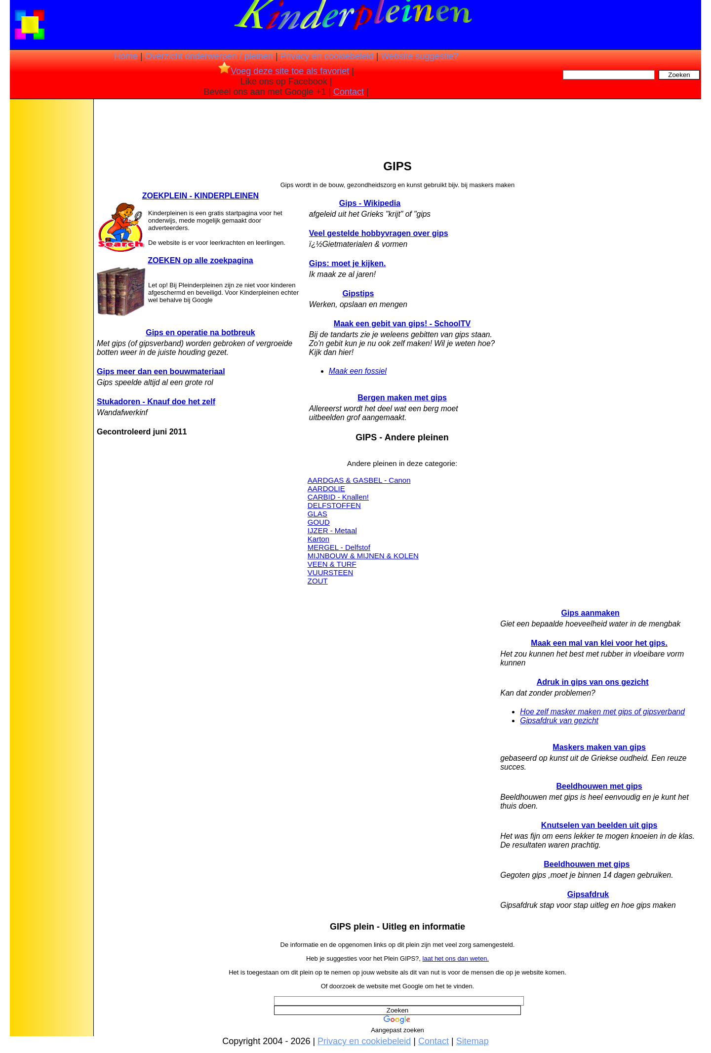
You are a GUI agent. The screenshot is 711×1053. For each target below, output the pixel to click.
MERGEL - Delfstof (339, 547)
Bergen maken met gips (402, 397)
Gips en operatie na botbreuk (200, 332)
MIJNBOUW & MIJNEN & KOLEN (363, 555)
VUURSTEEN (331, 572)
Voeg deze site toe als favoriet (283, 71)
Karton (318, 539)
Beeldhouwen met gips (599, 786)
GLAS (317, 513)
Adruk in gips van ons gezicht (593, 682)
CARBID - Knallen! (338, 497)
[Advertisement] (50, 257)
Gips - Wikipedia (369, 203)
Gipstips (358, 293)
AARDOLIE (326, 488)
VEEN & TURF (332, 564)
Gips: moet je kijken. (347, 263)
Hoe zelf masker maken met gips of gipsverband (602, 711)
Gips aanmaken (590, 613)
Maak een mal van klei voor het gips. (599, 643)
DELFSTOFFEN (334, 505)
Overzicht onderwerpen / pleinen (209, 56)
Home (126, 56)
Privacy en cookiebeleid (327, 56)
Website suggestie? (419, 56)
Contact (348, 92)
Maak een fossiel (358, 371)
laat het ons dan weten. (456, 958)
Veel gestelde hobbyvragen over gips (378, 233)
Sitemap (472, 1041)
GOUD (319, 522)
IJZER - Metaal (332, 530)
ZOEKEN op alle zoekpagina (200, 260)
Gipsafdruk (588, 894)
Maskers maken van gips (599, 747)
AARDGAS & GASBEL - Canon (359, 480)
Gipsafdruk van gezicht (559, 720)
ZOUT (318, 581)
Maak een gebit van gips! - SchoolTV (402, 323)
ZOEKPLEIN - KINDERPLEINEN (200, 196)
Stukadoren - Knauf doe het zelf (156, 401)
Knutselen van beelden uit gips (599, 825)
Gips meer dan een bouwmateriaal (161, 371)
